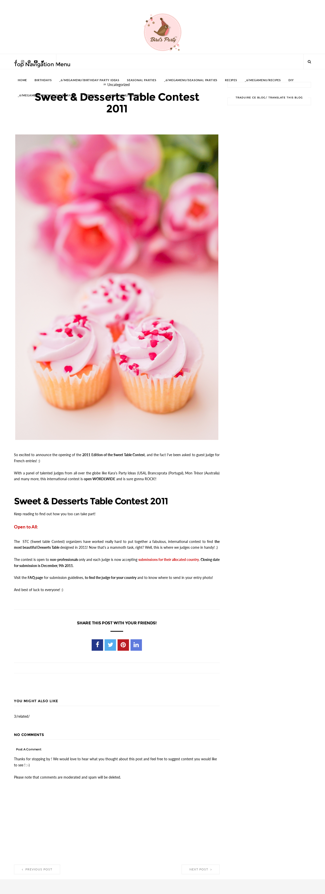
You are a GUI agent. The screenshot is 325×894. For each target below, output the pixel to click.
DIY (291, 80)
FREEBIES (91, 95)
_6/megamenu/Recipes (263, 80)
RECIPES (231, 80)
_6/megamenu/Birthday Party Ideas (89, 80)
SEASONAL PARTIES (141, 80)
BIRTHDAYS (43, 80)
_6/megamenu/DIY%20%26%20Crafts (47, 95)
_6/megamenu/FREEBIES (124, 95)
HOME (22, 80)
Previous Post (37, 868)
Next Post (200, 868)
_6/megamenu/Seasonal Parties (190, 80)
